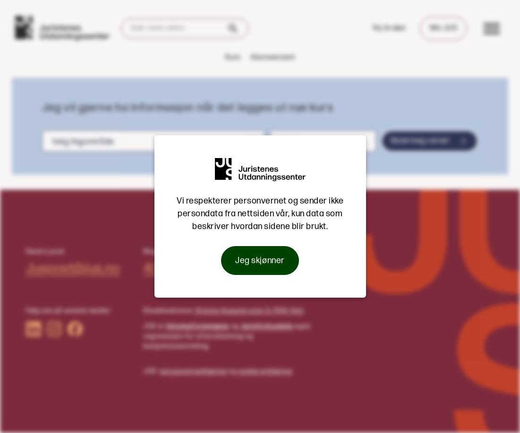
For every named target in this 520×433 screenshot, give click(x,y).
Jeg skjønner (259, 260)
